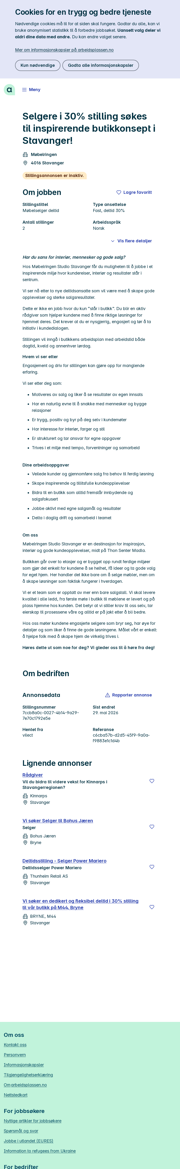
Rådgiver (32, 775)
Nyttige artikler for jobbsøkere (32, 1120)
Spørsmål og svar (21, 1130)
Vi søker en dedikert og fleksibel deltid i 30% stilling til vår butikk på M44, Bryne (80, 904)
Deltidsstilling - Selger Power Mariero (64, 861)
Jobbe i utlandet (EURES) (28, 1140)
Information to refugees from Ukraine (40, 1150)
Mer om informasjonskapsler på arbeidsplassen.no (64, 49)
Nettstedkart (15, 1094)
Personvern (15, 1054)
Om (25, 1085)
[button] (129, 695)
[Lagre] (152, 781)
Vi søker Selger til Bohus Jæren (57, 820)
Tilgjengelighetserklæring (28, 1074)
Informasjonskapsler (24, 1064)
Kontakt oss (15, 1044)
